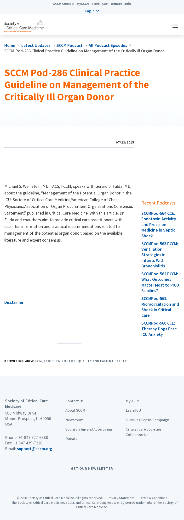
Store (96, 3)
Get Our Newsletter (92, 468)
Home (9, 45)
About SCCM (75, 410)
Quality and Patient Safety (102, 361)
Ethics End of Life (60, 361)
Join (127, 3)
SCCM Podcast (70, 45)
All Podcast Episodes (108, 45)
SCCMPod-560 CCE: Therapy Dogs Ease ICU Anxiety (159, 328)
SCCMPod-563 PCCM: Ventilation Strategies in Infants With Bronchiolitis (159, 255)
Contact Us (74, 400)
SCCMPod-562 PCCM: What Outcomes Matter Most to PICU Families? (160, 282)
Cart (105, 3)
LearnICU (133, 410)
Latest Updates (36, 45)
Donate (116, 3)
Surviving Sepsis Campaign (147, 419)
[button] (92, 10)
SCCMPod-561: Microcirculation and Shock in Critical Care (160, 307)
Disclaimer (13, 302)
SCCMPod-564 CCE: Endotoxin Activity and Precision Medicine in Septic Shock (158, 224)
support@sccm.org (34, 448)
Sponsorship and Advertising (88, 429)
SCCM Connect (64, 3)
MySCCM (83, 3)
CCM (38, 361)
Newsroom (74, 419)
